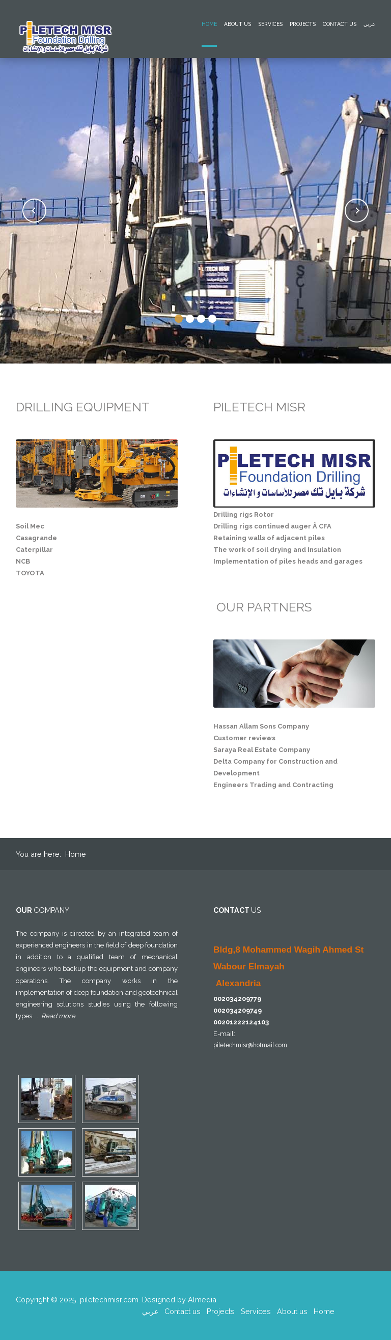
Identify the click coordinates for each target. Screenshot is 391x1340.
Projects (303, 24)
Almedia (202, 1299)
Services (270, 24)
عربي (369, 24)
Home (209, 24)
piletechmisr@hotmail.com (250, 1045)
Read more (58, 1016)
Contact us (339, 24)
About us (237, 24)
